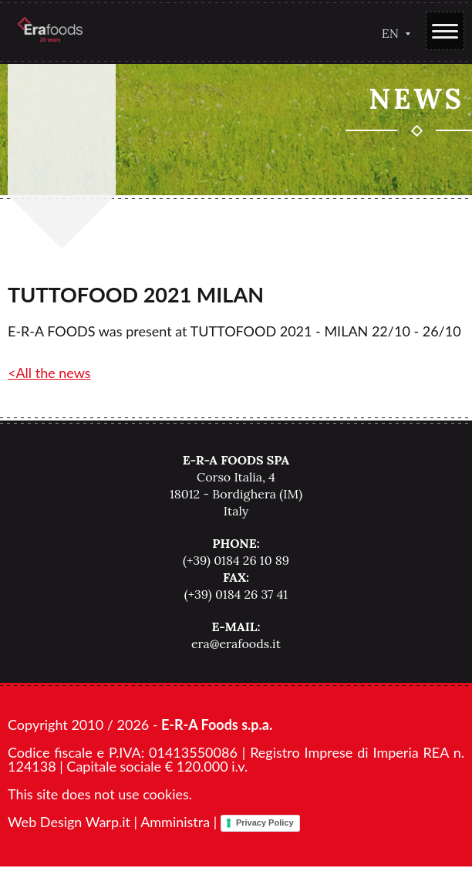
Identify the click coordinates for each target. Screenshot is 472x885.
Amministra (175, 821)
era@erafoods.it (236, 643)
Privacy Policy (265, 822)
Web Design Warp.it (69, 821)
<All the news (49, 372)
